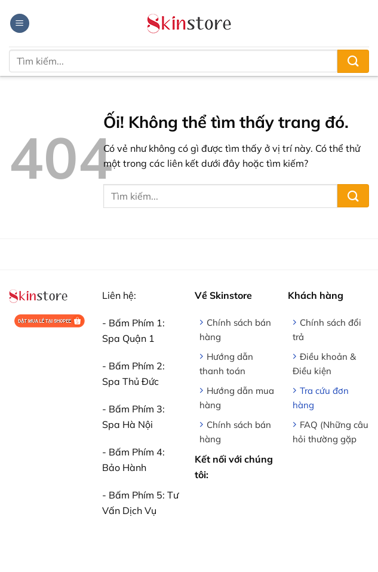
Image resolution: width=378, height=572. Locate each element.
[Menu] (19, 23)
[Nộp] (353, 61)
